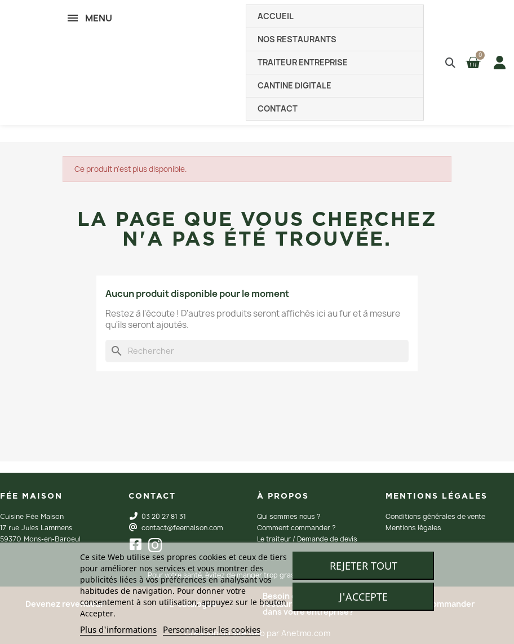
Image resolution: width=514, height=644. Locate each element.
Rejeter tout (363, 565)
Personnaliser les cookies (211, 629)
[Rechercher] (257, 351)
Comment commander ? (296, 527)
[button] (450, 63)
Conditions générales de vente (435, 516)
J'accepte (363, 596)
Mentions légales (413, 527)
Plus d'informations (118, 629)
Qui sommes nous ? (289, 516)
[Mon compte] (497, 62)
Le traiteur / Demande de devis (307, 539)
